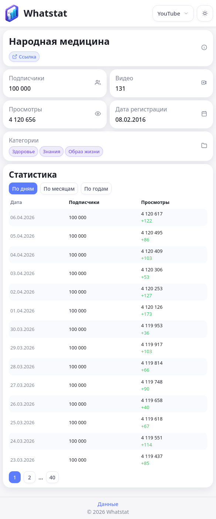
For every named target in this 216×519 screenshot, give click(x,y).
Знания (51, 151)
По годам (96, 188)
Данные (107, 504)
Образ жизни (83, 151)
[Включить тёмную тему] (205, 13)
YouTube (173, 13)
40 (52, 477)
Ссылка (24, 56)
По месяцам (59, 188)
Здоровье (23, 151)
